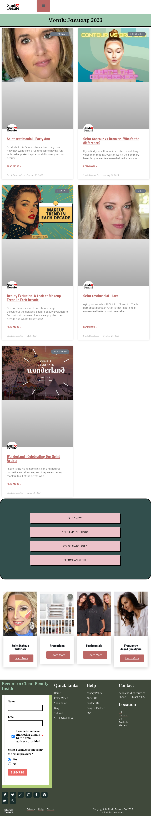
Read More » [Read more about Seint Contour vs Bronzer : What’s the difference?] (90, 166)
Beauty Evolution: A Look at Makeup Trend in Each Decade (34, 297)
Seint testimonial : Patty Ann (28, 138)
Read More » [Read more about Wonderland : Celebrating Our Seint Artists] (14, 483)
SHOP (71, 518)
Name (11, 701)
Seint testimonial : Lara (100, 295)
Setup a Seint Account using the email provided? (25, 752)
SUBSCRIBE (17, 772)
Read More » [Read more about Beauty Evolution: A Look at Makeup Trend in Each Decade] (14, 326)
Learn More (21, 658)
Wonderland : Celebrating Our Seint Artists (33, 458)
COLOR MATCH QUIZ (75, 546)
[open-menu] (43, 6)
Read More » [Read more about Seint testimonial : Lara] (90, 326)
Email (11, 717)
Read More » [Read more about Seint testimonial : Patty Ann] (14, 166)
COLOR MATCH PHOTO (75, 532)
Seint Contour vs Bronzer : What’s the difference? (111, 140)
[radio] (9, 759)
